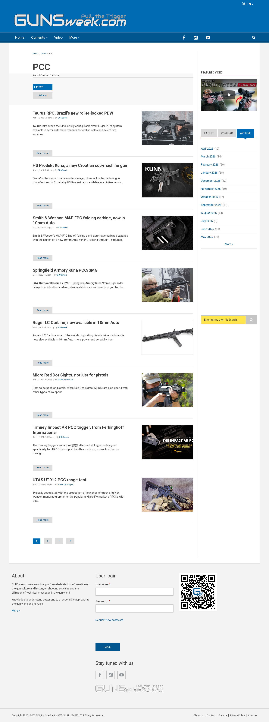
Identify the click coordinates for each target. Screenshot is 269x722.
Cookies (252, 715)
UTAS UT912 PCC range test (59, 480)
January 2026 (209, 172)
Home (19, 37)
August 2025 (209, 213)
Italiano (43, 95)
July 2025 (207, 221)
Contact (211, 715)
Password (102, 601)
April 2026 (207, 148)
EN (248, 4)
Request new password (109, 620)
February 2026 (209, 164)
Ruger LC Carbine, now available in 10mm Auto (76, 322)
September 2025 (211, 205)
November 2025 (211, 188)
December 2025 (210, 180)
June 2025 (207, 229)
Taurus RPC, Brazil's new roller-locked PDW (73, 113)
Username (102, 584)
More (73, 37)
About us (199, 715)
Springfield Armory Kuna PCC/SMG (65, 270)
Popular (227, 133)
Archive (245, 133)
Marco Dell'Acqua (65, 380)
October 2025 (209, 197)
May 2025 (207, 237)
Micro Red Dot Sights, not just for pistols (70, 375)
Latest (209, 133)
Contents (38, 37)
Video (58, 37)
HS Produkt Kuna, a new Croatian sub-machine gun (80, 165)
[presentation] (124, 631)
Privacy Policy (237, 715)
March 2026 (208, 156)
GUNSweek (62, 118)
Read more (42, 153)
